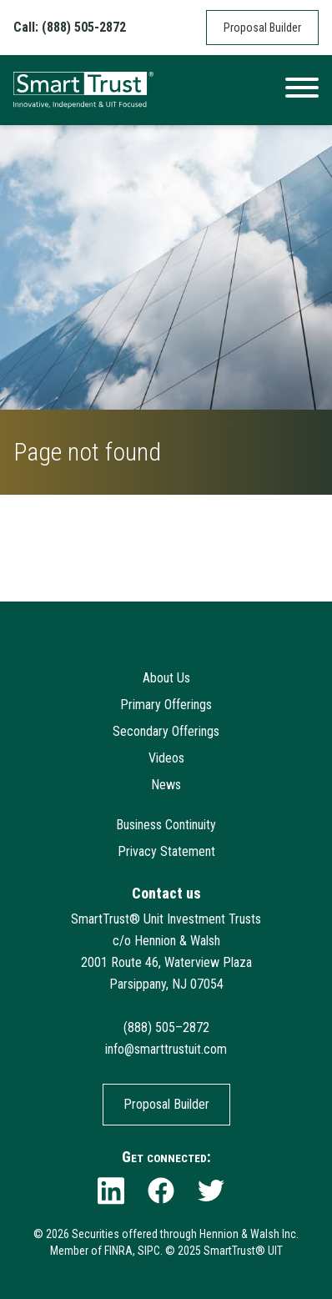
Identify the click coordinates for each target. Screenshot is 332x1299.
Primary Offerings (166, 704)
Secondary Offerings (166, 731)
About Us (166, 678)
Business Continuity (166, 825)
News (166, 785)
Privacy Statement (166, 851)
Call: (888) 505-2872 (69, 27)
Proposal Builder (262, 27)
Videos (166, 758)
